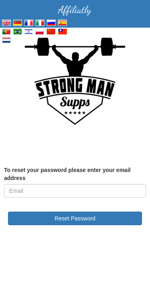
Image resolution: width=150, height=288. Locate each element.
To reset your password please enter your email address (67, 174)
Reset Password (75, 218)
